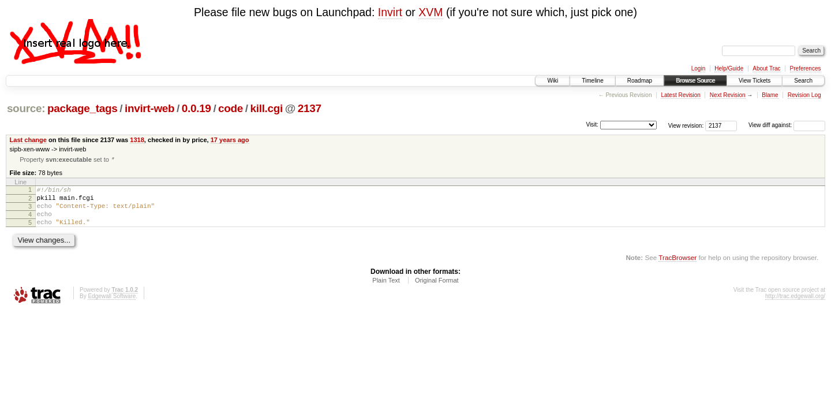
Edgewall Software (112, 306)
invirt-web (149, 108)
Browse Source (695, 80)
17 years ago (230, 139)
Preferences (805, 68)
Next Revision (728, 95)
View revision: (686, 125)
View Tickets (754, 80)
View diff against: (786, 125)
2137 (309, 108)
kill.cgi (266, 108)
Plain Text (386, 290)
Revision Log (804, 95)
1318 (137, 139)
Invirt (390, 12)
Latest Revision (680, 95)
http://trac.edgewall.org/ (795, 306)
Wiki (552, 80)
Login (698, 68)
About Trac (766, 68)
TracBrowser (677, 267)
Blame (770, 95)
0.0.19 (196, 108)
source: (26, 108)
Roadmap (639, 80)
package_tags (82, 108)
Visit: (592, 124)
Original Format (437, 290)
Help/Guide (728, 68)
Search (803, 80)
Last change (28, 139)
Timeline (592, 80)
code (230, 108)
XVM (430, 12)
